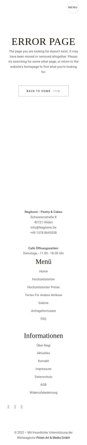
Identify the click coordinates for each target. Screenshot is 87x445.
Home (43, 271)
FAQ (43, 318)
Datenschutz (43, 377)
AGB (43, 384)
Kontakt (43, 361)
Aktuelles (43, 353)
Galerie (43, 303)
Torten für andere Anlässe (43, 295)
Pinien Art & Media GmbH (53, 438)
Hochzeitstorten (43, 279)
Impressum (44, 369)
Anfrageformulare (43, 311)
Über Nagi (43, 345)
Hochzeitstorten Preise (43, 287)
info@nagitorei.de (43, 227)
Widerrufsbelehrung (43, 392)
